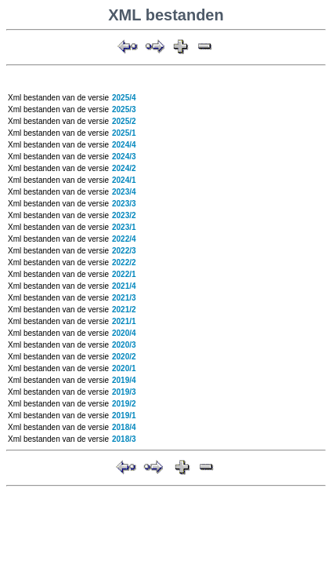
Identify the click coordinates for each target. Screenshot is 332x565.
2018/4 (124, 427)
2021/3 (124, 297)
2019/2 (124, 403)
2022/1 (124, 274)
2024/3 (124, 156)
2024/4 (124, 144)
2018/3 (124, 439)
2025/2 (124, 121)
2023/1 (124, 227)
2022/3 (124, 250)
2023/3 (124, 203)
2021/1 (124, 321)
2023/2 (124, 215)
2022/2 (124, 262)
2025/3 (124, 109)
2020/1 (124, 368)
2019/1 (124, 415)
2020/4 (124, 333)
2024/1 (124, 180)
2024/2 (124, 168)
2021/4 (124, 286)
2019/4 (124, 380)
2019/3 (124, 392)
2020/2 (124, 356)
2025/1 (124, 133)
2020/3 (124, 345)
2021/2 (124, 309)
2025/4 (124, 97)
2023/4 (124, 192)
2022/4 (124, 239)
